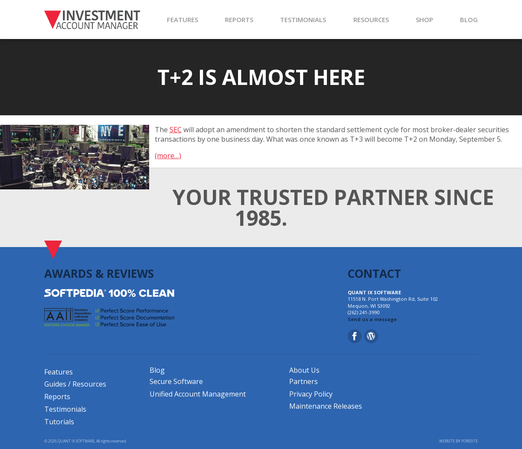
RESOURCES (371, 19)
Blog (157, 370)
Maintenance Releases (325, 406)
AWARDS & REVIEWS (99, 273)
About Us (304, 370)
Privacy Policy (311, 394)
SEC (176, 129)
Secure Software (176, 381)
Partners (303, 381)
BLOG (469, 19)
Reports (57, 396)
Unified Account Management (198, 394)
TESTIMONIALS (303, 19)
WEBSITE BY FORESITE (458, 441)
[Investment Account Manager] (92, 19)
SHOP (424, 19)
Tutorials (59, 421)
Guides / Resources (75, 384)
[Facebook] (355, 336)
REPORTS (239, 19)
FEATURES (182, 19)
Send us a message (372, 319)
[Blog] (371, 336)
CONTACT (374, 273)
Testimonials (65, 409)
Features (58, 372)
